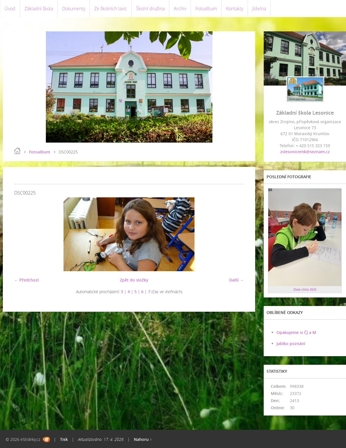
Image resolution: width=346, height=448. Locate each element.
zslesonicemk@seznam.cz (305, 151)
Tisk (64, 439)
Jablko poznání (291, 343)
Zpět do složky (134, 280)
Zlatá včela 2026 (304, 289)
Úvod (10, 8)
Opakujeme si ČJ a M (296, 332)
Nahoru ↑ (143, 439)
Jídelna (259, 8)
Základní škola (38, 8)
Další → (236, 280)
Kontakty (234, 8)
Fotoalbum (206, 8)
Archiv (180, 8)
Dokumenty (73, 8)
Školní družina (150, 8)
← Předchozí (26, 280)
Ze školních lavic (110, 8)
